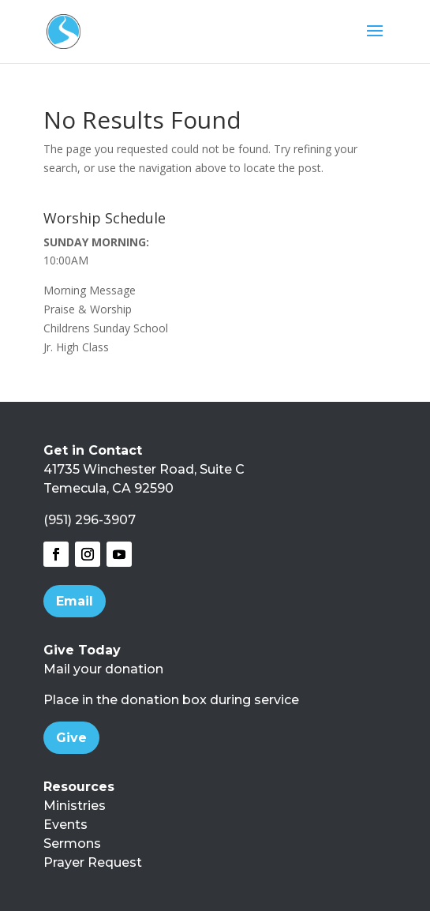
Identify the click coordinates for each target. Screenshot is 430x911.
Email (74, 601)
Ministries (74, 805)
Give (71, 737)
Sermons (72, 843)
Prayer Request (92, 862)
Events (65, 824)
